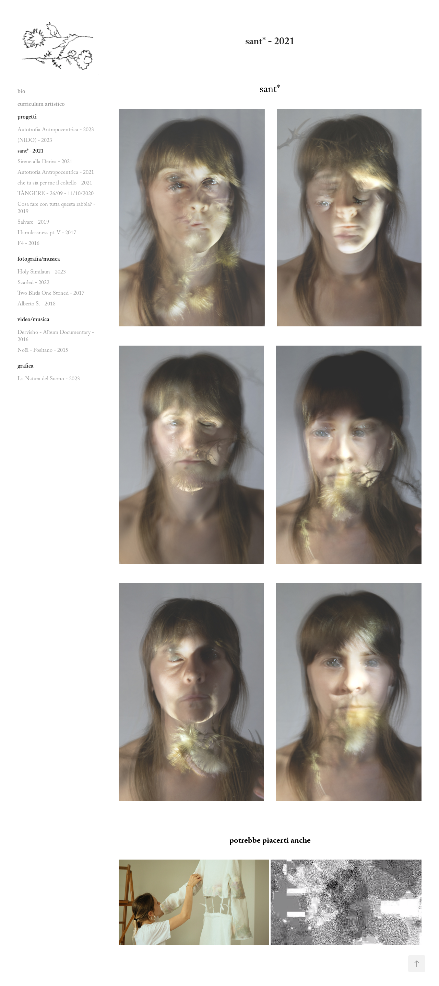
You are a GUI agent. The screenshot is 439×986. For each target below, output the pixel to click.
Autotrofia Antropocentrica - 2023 (55, 130)
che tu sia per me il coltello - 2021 (54, 183)
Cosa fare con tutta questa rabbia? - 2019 (56, 208)
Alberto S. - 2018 (36, 304)
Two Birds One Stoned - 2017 (50, 294)
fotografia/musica (38, 260)
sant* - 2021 (30, 151)
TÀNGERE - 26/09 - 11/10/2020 (55, 194)
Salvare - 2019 (33, 222)
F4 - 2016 (28, 244)
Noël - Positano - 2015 (42, 351)
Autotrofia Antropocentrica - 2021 (55, 173)
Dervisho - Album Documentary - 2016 (55, 336)
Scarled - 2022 (33, 283)
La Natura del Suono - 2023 (48, 379)
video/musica (33, 320)
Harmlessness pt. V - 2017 (46, 233)
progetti (27, 118)
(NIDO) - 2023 (34, 141)
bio (21, 92)
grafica (25, 367)
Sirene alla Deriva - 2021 (44, 162)
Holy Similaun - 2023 (41, 272)
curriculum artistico (41, 105)
